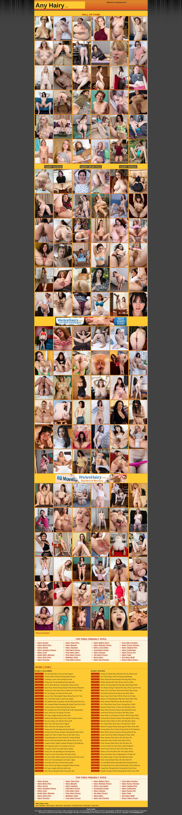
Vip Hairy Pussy (101, 655)
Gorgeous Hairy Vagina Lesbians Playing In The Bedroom (59, 743)
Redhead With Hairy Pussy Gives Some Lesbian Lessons (58, 718)
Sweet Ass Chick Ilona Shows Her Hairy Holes (55, 754)
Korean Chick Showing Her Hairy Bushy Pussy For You (58, 696)
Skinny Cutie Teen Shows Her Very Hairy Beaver (112, 751)
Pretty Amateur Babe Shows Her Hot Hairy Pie (111, 701)
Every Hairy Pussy (130, 660)
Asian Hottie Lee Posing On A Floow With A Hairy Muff (114, 715)
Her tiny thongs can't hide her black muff (53, 693)
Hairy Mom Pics (90, 166)
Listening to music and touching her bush (53, 679)
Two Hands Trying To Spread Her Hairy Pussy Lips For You (116, 688)
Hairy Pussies (44, 660)
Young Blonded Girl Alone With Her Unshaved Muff (57, 738)
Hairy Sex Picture (101, 660)
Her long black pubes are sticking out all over (55, 746)
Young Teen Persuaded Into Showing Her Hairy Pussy (113, 768)
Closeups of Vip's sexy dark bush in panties (54, 749)
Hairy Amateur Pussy (47, 650)
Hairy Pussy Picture (130, 645)
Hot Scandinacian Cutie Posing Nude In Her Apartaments (59, 710)
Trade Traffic (91, 809)
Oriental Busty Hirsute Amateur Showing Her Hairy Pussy (59, 732)
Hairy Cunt (42, 652)
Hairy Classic (99, 652)
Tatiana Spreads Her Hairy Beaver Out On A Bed (112, 682)
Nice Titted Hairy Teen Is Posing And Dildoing (111, 677)
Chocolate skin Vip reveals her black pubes (54, 763)
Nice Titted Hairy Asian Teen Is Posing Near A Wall (113, 704)
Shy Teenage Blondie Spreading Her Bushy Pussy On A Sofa (60, 704)
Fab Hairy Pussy (73, 650)
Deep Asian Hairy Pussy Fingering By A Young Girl (113, 754)
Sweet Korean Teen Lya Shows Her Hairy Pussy (112, 749)
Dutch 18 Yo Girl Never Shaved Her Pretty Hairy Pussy (114, 690)
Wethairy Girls (72, 657)
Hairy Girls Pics (44, 657)
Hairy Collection (129, 650)
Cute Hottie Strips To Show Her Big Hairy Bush (112, 757)
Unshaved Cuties (101, 650)
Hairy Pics (95, 805)
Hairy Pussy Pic (129, 652)
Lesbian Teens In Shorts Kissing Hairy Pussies (55, 677)
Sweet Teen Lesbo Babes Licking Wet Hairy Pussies (57, 765)
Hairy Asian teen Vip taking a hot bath (52, 713)
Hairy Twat (126, 655)
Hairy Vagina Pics (129, 648)
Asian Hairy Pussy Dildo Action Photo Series (111, 740)
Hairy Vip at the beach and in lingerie (52, 724)
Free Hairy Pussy (73, 660)
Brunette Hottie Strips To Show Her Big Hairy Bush (113, 707)
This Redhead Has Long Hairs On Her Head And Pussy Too (59, 701)
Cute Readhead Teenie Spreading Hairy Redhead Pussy (114, 763)
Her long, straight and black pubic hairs (53, 715)
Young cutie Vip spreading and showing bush (55, 682)
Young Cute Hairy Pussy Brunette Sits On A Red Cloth (114, 674)
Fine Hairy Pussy (73, 655)
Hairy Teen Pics (72, 643)
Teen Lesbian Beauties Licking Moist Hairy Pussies (57, 685)
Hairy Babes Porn (101, 643)
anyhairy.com (138, 812)
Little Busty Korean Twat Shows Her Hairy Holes (112, 693)
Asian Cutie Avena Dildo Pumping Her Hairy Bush (112, 735)
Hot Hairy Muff (128, 657)
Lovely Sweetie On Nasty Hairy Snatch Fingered (112, 746)
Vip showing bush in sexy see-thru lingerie (54, 674)
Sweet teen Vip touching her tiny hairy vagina (55, 760)
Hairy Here (59, 805)
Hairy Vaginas (72, 648)
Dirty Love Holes (101, 648)
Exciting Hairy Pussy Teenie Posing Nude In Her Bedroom (115, 729)
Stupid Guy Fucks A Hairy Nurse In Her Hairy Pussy (57, 735)
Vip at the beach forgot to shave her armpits (54, 699)
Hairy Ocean (53, 166)
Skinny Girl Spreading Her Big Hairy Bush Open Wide (114, 685)
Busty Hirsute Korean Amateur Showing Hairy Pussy (113, 679)
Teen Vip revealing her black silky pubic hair (54, 771)
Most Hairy (98, 657)
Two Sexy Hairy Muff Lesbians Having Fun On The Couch (59, 757)
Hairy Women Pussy (103, 645)
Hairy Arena (128, 166)
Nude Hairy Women (46, 655)
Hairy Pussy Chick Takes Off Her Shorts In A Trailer (113, 696)
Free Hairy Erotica (130, 643)
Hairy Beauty (71, 645)
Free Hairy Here (72, 652)
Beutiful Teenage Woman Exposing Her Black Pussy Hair (115, 726)
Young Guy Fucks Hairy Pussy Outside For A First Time (58, 690)
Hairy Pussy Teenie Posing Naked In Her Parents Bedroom (59, 688)
